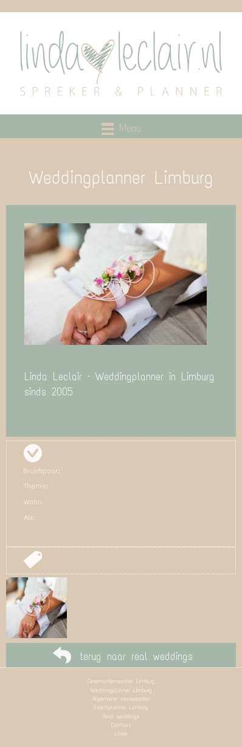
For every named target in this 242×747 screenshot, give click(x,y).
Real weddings (121, 716)
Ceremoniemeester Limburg (121, 681)
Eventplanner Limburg (121, 707)
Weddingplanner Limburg (121, 690)
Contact (121, 725)
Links (121, 733)
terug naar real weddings (136, 656)
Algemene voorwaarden (121, 699)
